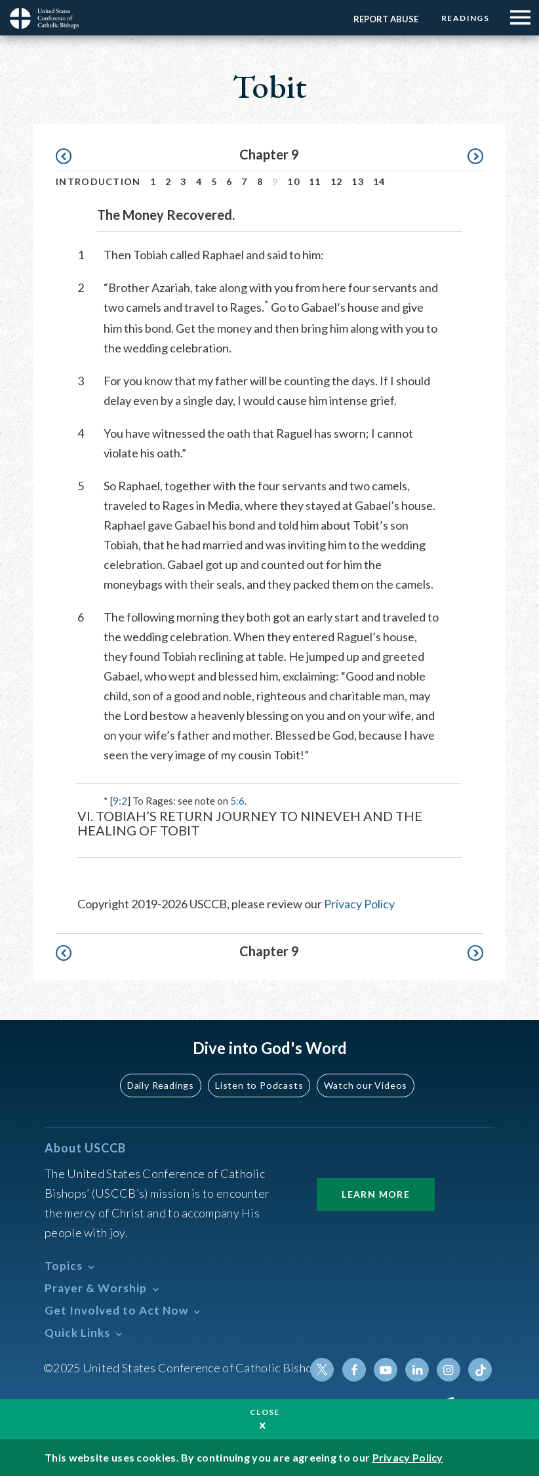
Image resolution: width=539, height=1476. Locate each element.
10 (293, 181)
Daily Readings (162, 1085)
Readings (465, 18)
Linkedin (417, 1369)
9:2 (120, 801)
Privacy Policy (359, 903)
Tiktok (480, 1369)
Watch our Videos (365, 1085)
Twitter (322, 1369)
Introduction (98, 181)
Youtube (385, 1369)
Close (265, 1412)
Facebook (354, 1369)
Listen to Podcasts (259, 1085)
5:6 (237, 801)
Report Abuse (385, 19)
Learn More (376, 1194)
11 (315, 181)
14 (379, 181)
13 (357, 181)
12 (336, 181)
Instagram (448, 1369)
